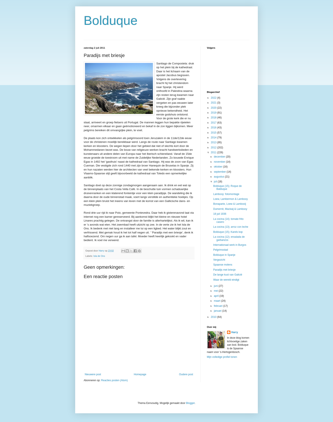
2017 (214, 122)
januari (218, 310)
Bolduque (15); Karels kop (228, 231)
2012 (214, 147)
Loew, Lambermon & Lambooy (230, 199)
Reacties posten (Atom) (114, 380)
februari (218, 305)
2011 (214, 152)
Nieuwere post (93, 374)
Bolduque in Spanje (224, 254)
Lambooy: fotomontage (226, 194)
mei (216, 290)
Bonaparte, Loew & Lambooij (229, 203)
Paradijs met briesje (224, 269)
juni (216, 285)
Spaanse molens (222, 264)
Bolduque (111, 20)
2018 (214, 117)
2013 (214, 142)
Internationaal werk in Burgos (229, 244)
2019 (214, 112)
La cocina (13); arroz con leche (230, 226)
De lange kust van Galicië (227, 274)
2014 (214, 137)
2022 (214, 97)
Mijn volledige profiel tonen (222, 356)
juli (216, 181)
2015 (214, 132)
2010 (214, 316)
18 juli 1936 (219, 213)
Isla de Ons (99, 256)
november (220, 161)
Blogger (190, 403)
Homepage (140, 374)
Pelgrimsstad (220, 249)
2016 (214, 127)
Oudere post (186, 374)
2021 (214, 102)
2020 (214, 107)
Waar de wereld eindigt (226, 279)
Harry (234, 332)
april (216, 295)
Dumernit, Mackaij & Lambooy (230, 208)
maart (217, 300)
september (220, 171)
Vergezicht (219, 259)
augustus (219, 176)
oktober (218, 166)
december (220, 156)
